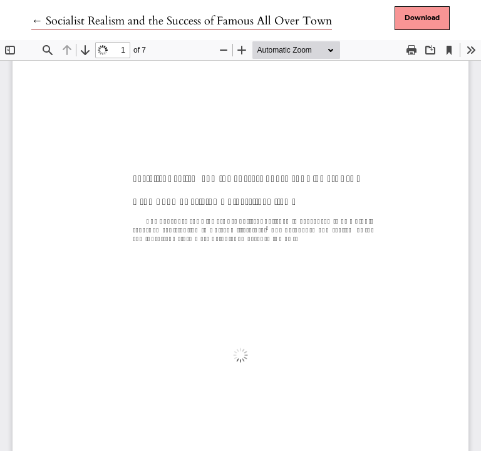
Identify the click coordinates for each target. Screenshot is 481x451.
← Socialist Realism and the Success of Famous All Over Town (181, 21)
